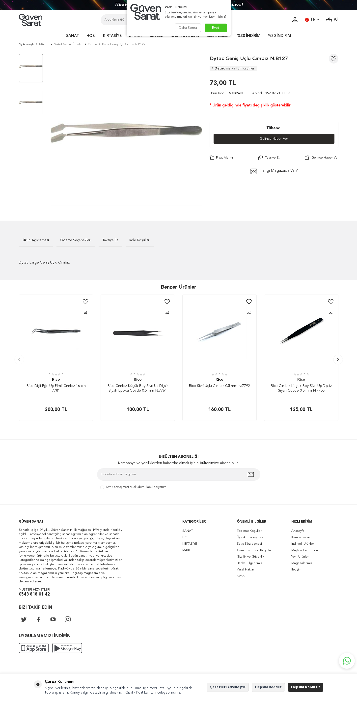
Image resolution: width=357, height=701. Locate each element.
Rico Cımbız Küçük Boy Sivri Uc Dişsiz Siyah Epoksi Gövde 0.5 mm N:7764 (137, 388)
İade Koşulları (139, 240)
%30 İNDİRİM (248, 36)
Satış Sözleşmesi (249, 543)
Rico (56, 380)
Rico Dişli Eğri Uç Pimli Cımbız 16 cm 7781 (56, 388)
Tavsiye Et (268, 157)
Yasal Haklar (245, 569)
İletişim (296, 569)
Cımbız (92, 44)
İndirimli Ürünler (302, 543)
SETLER (156, 36)
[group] (126, 130)
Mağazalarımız (301, 563)
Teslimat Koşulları (249, 531)
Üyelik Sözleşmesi (250, 537)
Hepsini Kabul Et (305, 687)
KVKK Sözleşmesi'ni (119, 487)
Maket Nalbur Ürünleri (68, 44)
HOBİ (91, 36)
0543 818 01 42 (34, 594)
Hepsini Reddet (268, 687)
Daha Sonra (188, 28)
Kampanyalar (300, 537)
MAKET (135, 36)
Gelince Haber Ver (274, 138)
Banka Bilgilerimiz (249, 563)
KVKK (241, 576)
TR (312, 20)
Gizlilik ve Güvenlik (250, 556)
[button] (19, 359)
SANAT (72, 36)
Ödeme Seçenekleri (75, 240)
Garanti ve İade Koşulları (255, 550)
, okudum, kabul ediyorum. (134, 487)
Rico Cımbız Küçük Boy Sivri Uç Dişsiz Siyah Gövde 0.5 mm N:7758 (301, 388)
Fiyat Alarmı (221, 157)
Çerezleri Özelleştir (228, 687)
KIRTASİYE (112, 36)
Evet (215, 28)
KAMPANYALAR (185, 36)
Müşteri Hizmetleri (304, 550)
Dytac (233, 68)
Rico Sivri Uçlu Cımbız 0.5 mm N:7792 (219, 386)
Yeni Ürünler (300, 556)
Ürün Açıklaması (36, 240)
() (332, 19)
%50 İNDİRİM (218, 36)
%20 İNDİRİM (279, 36)
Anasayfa (26, 44)
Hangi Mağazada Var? (274, 171)
